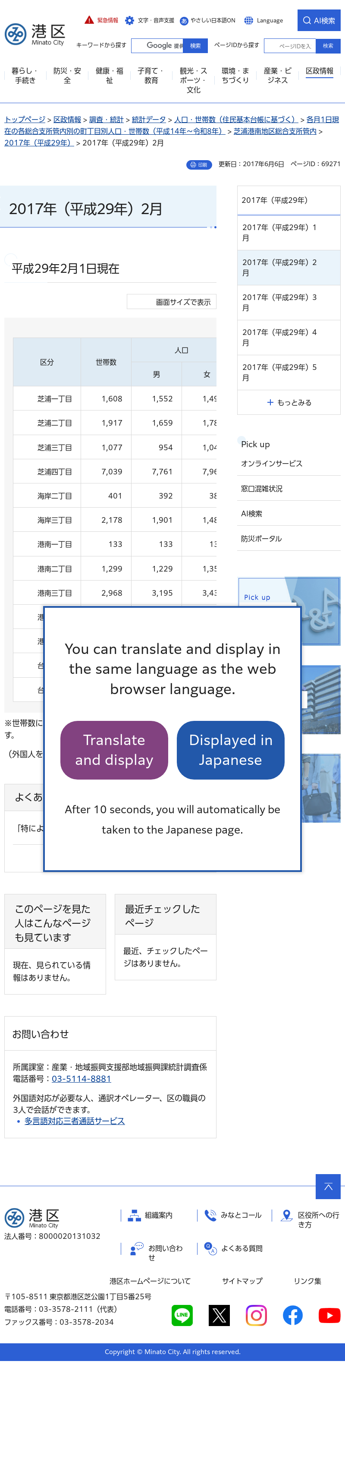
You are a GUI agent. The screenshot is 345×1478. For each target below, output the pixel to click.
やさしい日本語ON (213, 20)
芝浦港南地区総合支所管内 (275, 131)
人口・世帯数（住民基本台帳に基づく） (236, 119)
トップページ (24, 119)
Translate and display (114, 750)
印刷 (202, 165)
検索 (328, 46)
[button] (101, 20)
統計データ (149, 119)
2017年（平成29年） (39, 142)
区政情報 (67, 119)
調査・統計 (106, 119)
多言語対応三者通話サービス (75, 1238)
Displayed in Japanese (231, 750)
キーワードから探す (139, 45)
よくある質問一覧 (101, 976)
